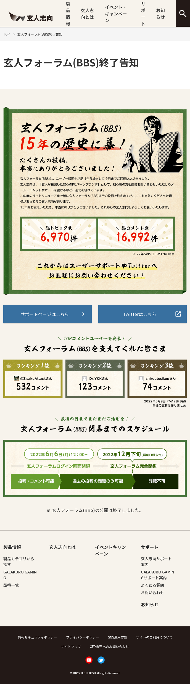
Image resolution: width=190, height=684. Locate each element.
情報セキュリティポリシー (37, 637)
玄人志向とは (87, 13)
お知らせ (160, 13)
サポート (143, 13)
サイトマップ (71, 646)
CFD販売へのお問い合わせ (109, 646)
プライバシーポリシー (82, 637)
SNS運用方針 (117, 637)
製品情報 (68, 13)
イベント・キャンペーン (116, 13)
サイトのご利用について (154, 637)
